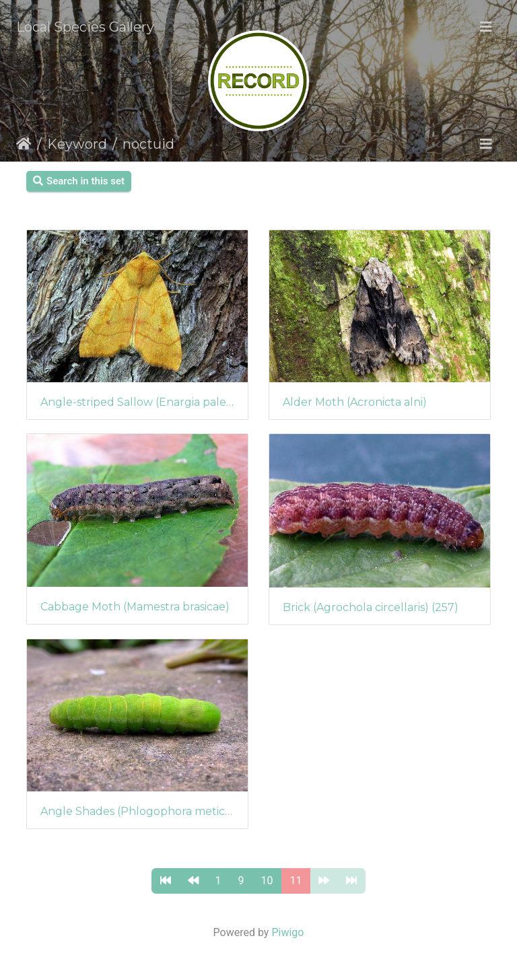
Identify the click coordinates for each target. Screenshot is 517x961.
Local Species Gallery (85, 27)
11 (296, 880)
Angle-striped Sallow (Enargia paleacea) (137, 402)
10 (267, 880)
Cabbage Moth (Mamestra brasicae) (135, 606)
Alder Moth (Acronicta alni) (355, 402)
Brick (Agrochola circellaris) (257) (370, 607)
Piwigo (287, 932)
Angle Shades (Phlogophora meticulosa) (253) (137, 811)
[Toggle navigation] (486, 27)
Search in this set (79, 181)
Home (24, 144)
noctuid (148, 144)
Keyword (77, 144)
